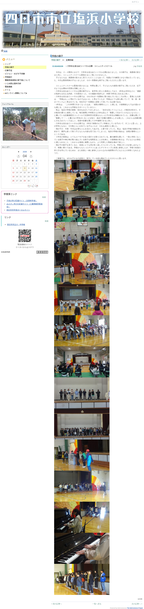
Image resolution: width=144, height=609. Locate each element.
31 (21, 164)
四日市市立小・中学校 (16, 224)
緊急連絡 (7, 87)
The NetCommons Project (135, 608)
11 (36, 168)
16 (29, 173)
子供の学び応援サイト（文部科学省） (22, 201)
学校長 (139, 66)
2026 (25, 152)
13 (17, 173)
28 (21, 181)
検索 (4, 51)
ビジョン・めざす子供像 (14, 74)
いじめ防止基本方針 (12, 83)
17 (33, 173)
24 (33, 177)
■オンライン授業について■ (15, 93)
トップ (6, 64)
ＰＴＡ (6, 90)
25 (36, 177)
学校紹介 (7, 77)
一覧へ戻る (96, 604)
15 (25, 173)
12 (13, 173)
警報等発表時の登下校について (16, 80)
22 (25, 177)
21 (21, 177)
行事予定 (7, 70)
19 (13, 177)
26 (13, 181)
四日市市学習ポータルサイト (18, 210)
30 (17, 164)
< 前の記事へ (124, 60)
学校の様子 (8, 67)
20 (17, 177)
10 (33, 168)
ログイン (135, 2)
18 (36, 173)
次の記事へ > (137, 60)
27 (17, 181)
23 (29, 177)
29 (13, 164)
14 (21, 173)
